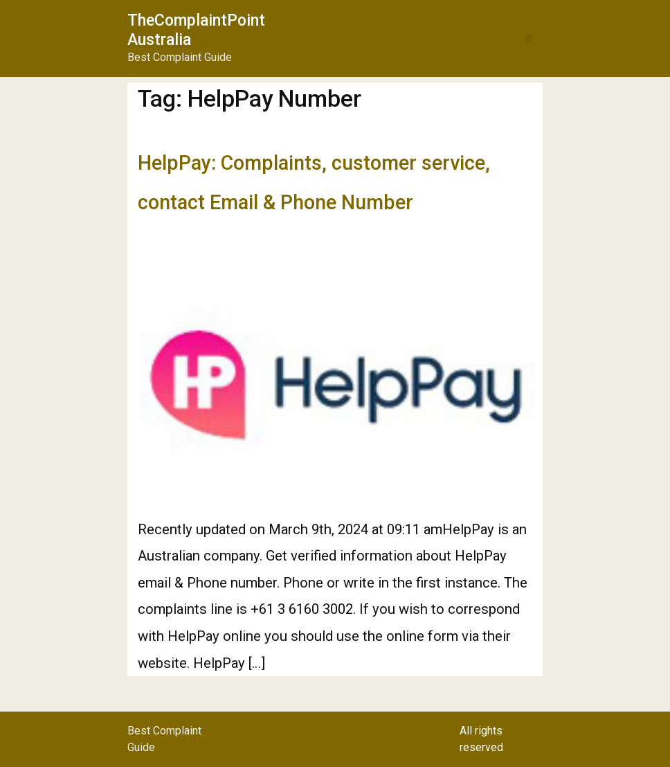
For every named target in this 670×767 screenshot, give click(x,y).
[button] (528, 38)
